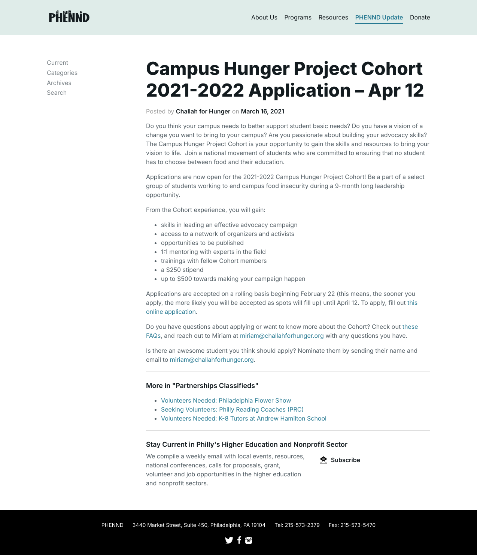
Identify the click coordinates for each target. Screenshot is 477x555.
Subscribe (340, 460)
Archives (59, 83)
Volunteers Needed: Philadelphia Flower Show (226, 400)
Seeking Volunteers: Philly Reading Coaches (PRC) (232, 409)
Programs (298, 17)
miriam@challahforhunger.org (282, 335)
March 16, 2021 (262, 111)
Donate (420, 17)
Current (57, 62)
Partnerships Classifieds (215, 386)
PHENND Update (379, 17)
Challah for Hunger (203, 111)
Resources (334, 17)
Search (57, 92)
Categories (62, 72)
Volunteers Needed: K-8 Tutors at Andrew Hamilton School (243, 418)
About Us (264, 17)
